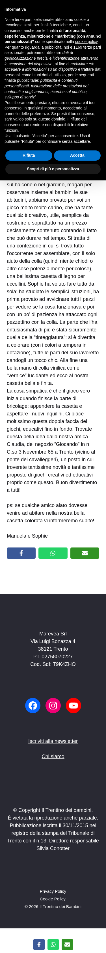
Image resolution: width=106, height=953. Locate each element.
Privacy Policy (53, 891)
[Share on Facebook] (21, 553)
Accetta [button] (77, 155)
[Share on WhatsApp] (52, 553)
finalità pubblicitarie (21, 80)
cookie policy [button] (86, 41)
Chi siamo (53, 756)
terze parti (92, 47)
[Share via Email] (84, 553)
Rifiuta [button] (29, 155)
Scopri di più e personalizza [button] (53, 169)
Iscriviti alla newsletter (53, 741)
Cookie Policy (53, 898)
